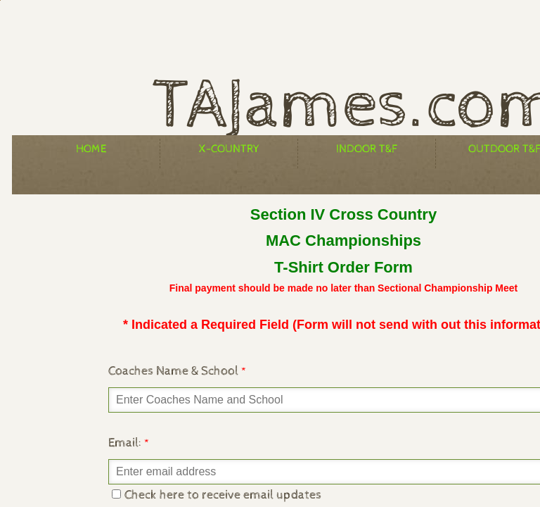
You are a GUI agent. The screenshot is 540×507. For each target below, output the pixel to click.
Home (91, 149)
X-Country (229, 149)
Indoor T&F (366, 149)
